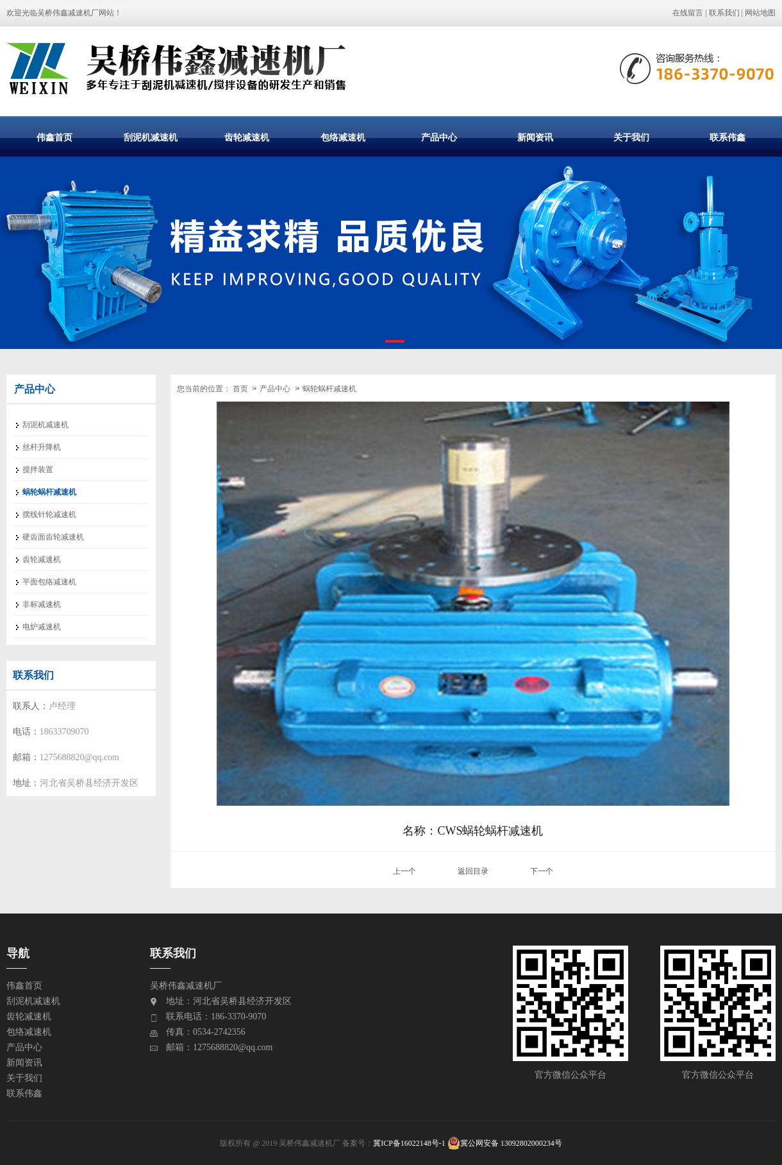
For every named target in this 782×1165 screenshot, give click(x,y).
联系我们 (724, 12)
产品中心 (439, 137)
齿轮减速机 (246, 137)
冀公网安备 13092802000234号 (504, 1143)
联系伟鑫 (727, 137)
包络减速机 (342, 137)
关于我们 (631, 137)
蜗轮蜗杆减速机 (329, 388)
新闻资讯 (535, 137)
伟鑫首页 (54, 137)
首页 (240, 388)
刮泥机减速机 (151, 137)
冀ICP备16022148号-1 (409, 1143)
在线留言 (687, 12)
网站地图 (760, 12)
